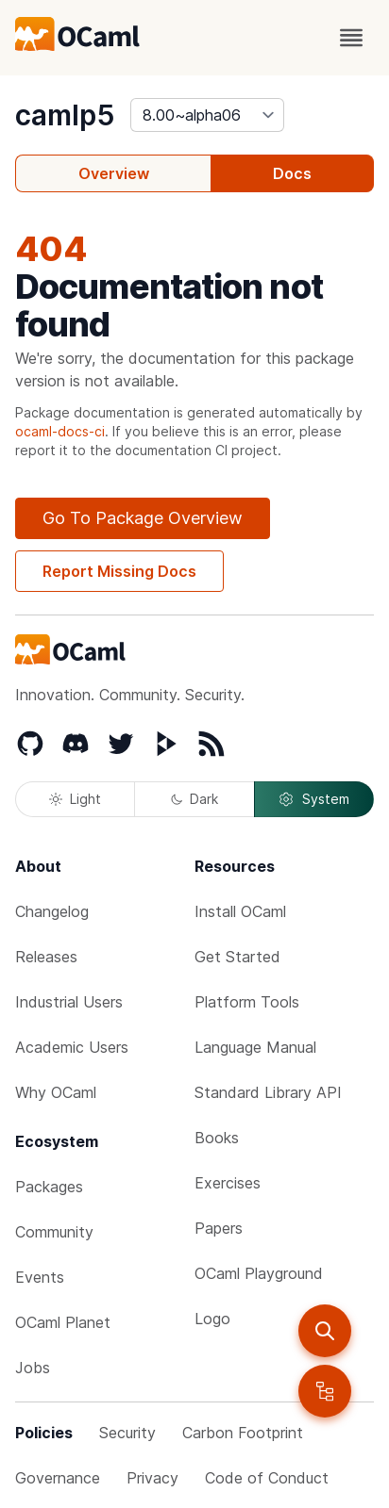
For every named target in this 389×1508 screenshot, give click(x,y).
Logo (212, 1318)
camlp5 (65, 115)
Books (216, 1137)
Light (75, 799)
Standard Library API (268, 1092)
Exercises (227, 1182)
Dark (194, 799)
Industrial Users (69, 1001)
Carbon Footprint (242, 1432)
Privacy (152, 1477)
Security (127, 1432)
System (313, 799)
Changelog (52, 911)
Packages (49, 1186)
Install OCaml (240, 911)
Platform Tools (246, 1001)
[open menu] (351, 38)
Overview (113, 173)
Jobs (32, 1367)
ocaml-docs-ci (60, 431)
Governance (57, 1477)
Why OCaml (55, 1092)
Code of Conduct (267, 1477)
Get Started (237, 956)
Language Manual (255, 1047)
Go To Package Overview (142, 518)
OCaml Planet (62, 1322)
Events (39, 1277)
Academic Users (71, 1047)
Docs (292, 173)
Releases (46, 956)
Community (54, 1231)
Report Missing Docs (119, 571)
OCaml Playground (258, 1273)
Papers (218, 1228)
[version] (207, 115)
